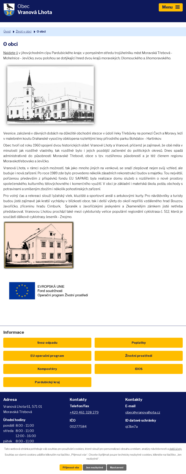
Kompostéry (93, 356)
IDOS (153, 356)
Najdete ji (10, 53)
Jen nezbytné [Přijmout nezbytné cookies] (94, 467)
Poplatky (93, 342)
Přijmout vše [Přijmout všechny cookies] (69, 467)
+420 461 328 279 (84, 399)
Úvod (7, 31)
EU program (153, 342)
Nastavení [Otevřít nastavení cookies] (118, 467)
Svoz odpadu (32, 342)
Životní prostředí (32, 356)
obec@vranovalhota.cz (142, 399)
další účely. (175, 448)
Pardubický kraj (32, 369)
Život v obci (23, 31)
